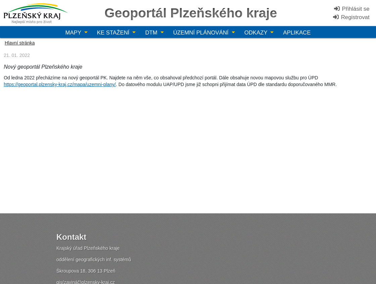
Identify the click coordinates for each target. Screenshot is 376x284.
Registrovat (351, 17)
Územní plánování (201, 32)
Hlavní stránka (20, 43)
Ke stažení (114, 32)
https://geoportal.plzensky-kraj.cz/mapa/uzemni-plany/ (60, 84)
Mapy (74, 32)
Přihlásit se (351, 9)
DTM (152, 32)
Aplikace (297, 32)
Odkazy (256, 32)
